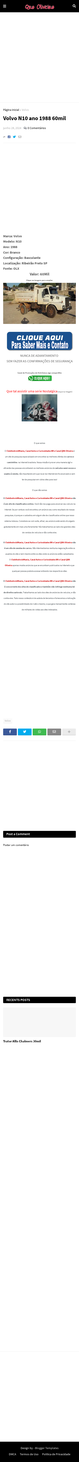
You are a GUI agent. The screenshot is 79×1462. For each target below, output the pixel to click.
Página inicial (11, 110)
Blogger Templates (47, 1448)
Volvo (25, 110)
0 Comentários (37, 128)
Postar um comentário (16, 845)
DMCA (12, 1454)
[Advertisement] (39, 57)
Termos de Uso (29, 1454)
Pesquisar (74, 6)
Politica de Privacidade (56, 1454)
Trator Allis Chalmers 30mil (22, 1041)
